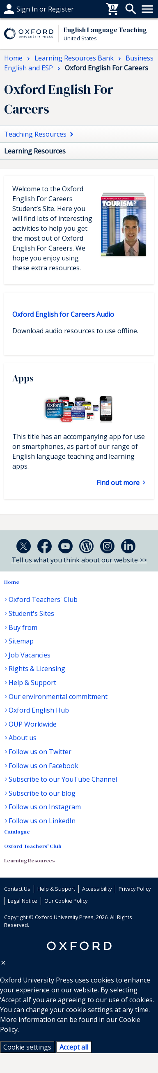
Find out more (118, 482)
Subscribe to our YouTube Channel (63, 779)
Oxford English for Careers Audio (63, 314)
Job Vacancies (29, 655)
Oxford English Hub (39, 710)
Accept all (74, 1047)
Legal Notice (22, 900)
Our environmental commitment (58, 696)
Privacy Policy (135, 888)
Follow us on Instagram (45, 806)
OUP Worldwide (33, 724)
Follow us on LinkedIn (42, 820)
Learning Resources (29, 860)
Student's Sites (31, 613)
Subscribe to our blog (42, 793)
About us (23, 737)
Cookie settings (27, 1047)
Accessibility (97, 888)
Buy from (23, 627)
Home (11, 581)
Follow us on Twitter (40, 751)
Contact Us (17, 888)
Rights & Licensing (37, 668)
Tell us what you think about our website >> (79, 559)
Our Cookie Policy (65, 900)
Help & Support (32, 682)
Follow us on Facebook (43, 765)
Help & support (27, 9)
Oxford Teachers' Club (43, 599)
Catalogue (17, 831)
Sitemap (21, 641)
